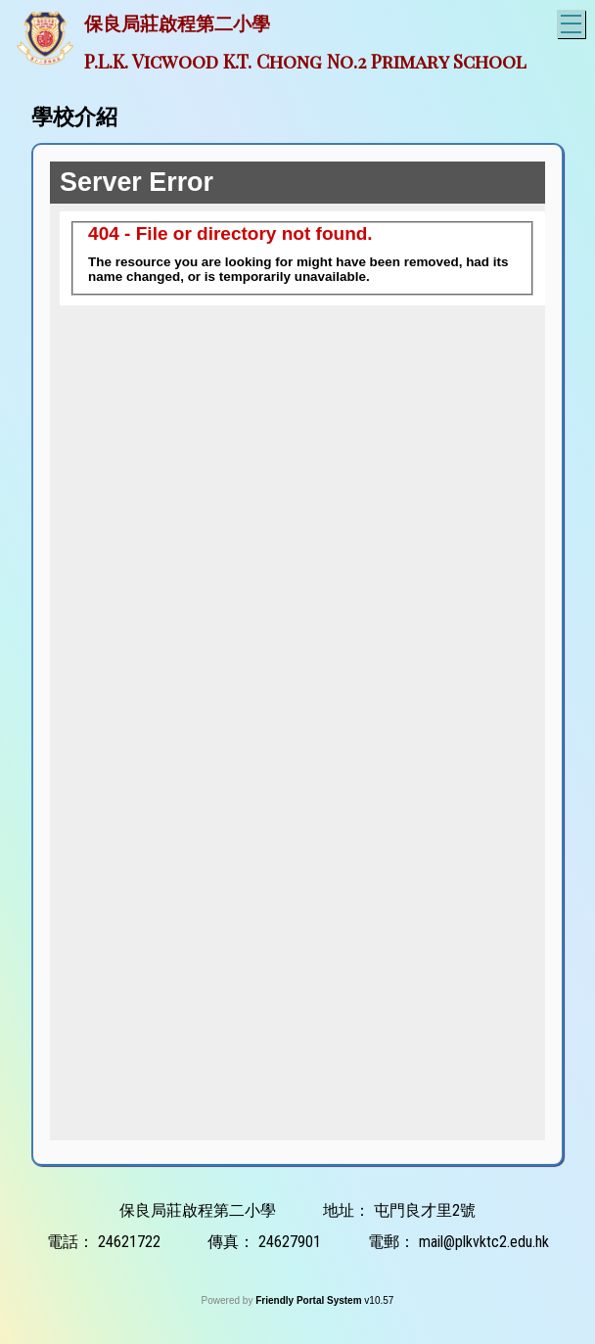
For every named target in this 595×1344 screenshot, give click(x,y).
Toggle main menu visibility (573, 21)
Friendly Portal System (309, 1300)
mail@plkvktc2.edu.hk (484, 1241)
